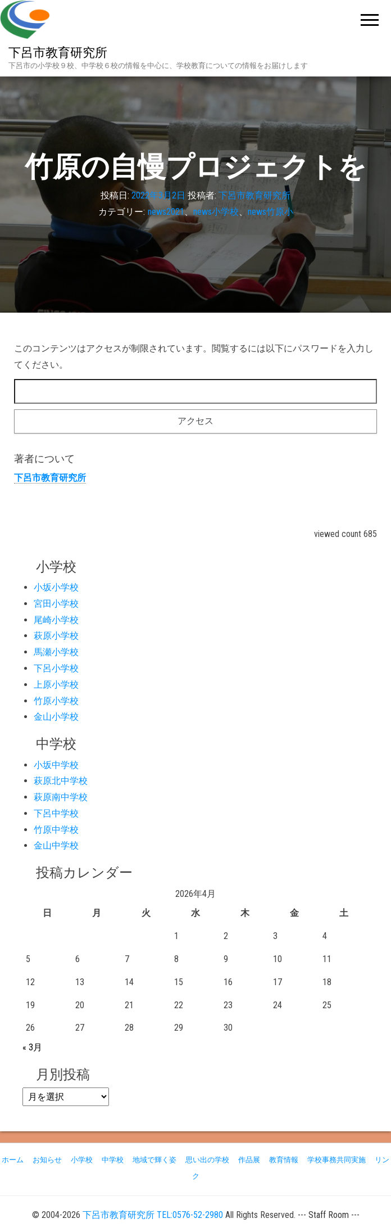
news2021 (166, 211)
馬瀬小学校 (56, 652)
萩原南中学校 (61, 797)
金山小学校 (56, 716)
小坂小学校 (56, 587)
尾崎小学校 (56, 620)
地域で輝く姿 (154, 1160)
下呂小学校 (56, 668)
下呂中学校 (56, 813)
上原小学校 (56, 684)
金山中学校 (56, 845)
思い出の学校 (207, 1160)
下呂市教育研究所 (57, 53)
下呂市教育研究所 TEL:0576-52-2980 (153, 1215)
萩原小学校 (56, 635)
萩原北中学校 (61, 780)
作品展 (249, 1160)
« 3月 (32, 1047)
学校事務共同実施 (336, 1160)
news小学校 (216, 211)
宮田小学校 (56, 603)
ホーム (13, 1160)
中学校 (113, 1160)
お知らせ (47, 1160)
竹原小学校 (56, 701)
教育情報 (283, 1160)
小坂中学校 (56, 765)
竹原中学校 (56, 829)
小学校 (82, 1160)
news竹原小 (270, 211)
